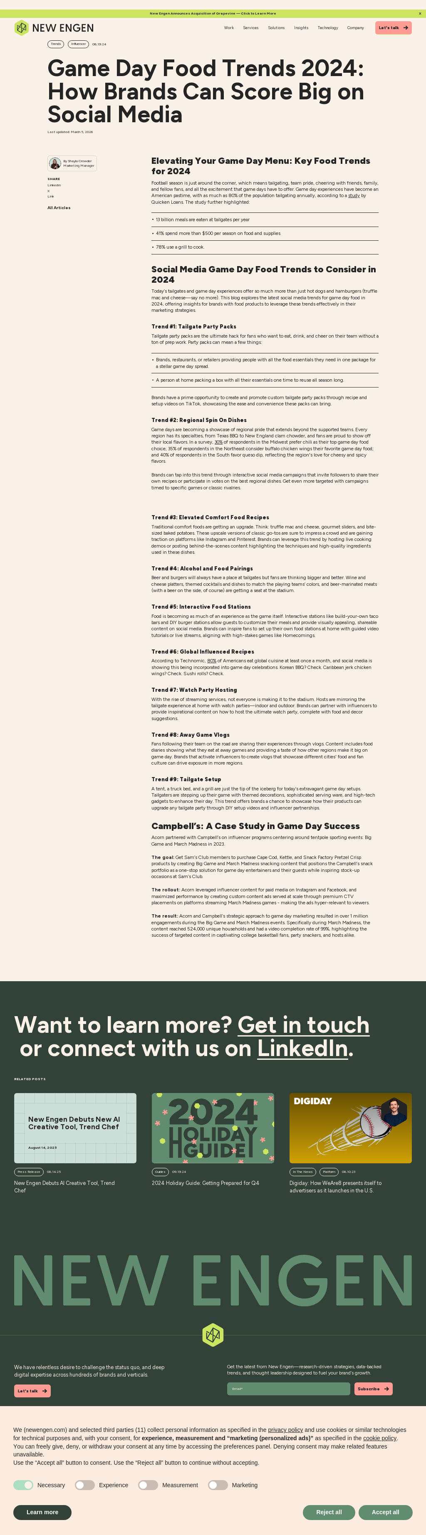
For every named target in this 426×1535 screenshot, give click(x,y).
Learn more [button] (42, 1512)
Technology (328, 27)
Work (229, 27)
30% (219, 442)
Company (355, 27)
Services (250, 27)
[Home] (54, 28)
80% (211, 661)
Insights (301, 27)
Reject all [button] (329, 1512)
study (354, 195)
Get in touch (304, 1024)
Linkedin (54, 185)
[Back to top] (213, 1281)
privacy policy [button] (285, 1429)
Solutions (276, 27)
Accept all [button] (385, 1512)
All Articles (59, 207)
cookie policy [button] (379, 1438)
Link (50, 196)
